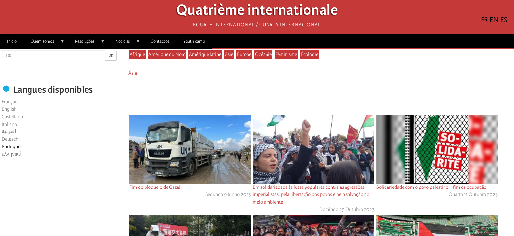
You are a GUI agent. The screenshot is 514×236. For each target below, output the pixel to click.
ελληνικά (12, 154)
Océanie (263, 54)
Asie (229, 54)
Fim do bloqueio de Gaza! (154, 187)
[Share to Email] (330, 91)
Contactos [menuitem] (160, 41)
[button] (339, 91)
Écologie (309, 54)
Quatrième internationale (257, 11)
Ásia (132, 73)
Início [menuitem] (12, 41)
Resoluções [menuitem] (86, 43)
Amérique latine (205, 54)
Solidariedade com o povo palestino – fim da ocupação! (432, 187)
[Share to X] (312, 91)
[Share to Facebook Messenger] (321, 91)
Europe (244, 54)
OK (111, 55)
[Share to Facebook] (303, 91)
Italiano (9, 124)
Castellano (12, 117)
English (9, 109)
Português (12, 146)
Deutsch (10, 139)
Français (10, 102)
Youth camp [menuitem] (194, 41)
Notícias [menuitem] (124, 43)
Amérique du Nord (167, 54)
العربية (9, 131)
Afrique (137, 54)
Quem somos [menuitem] (44, 43)
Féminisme (286, 54)
